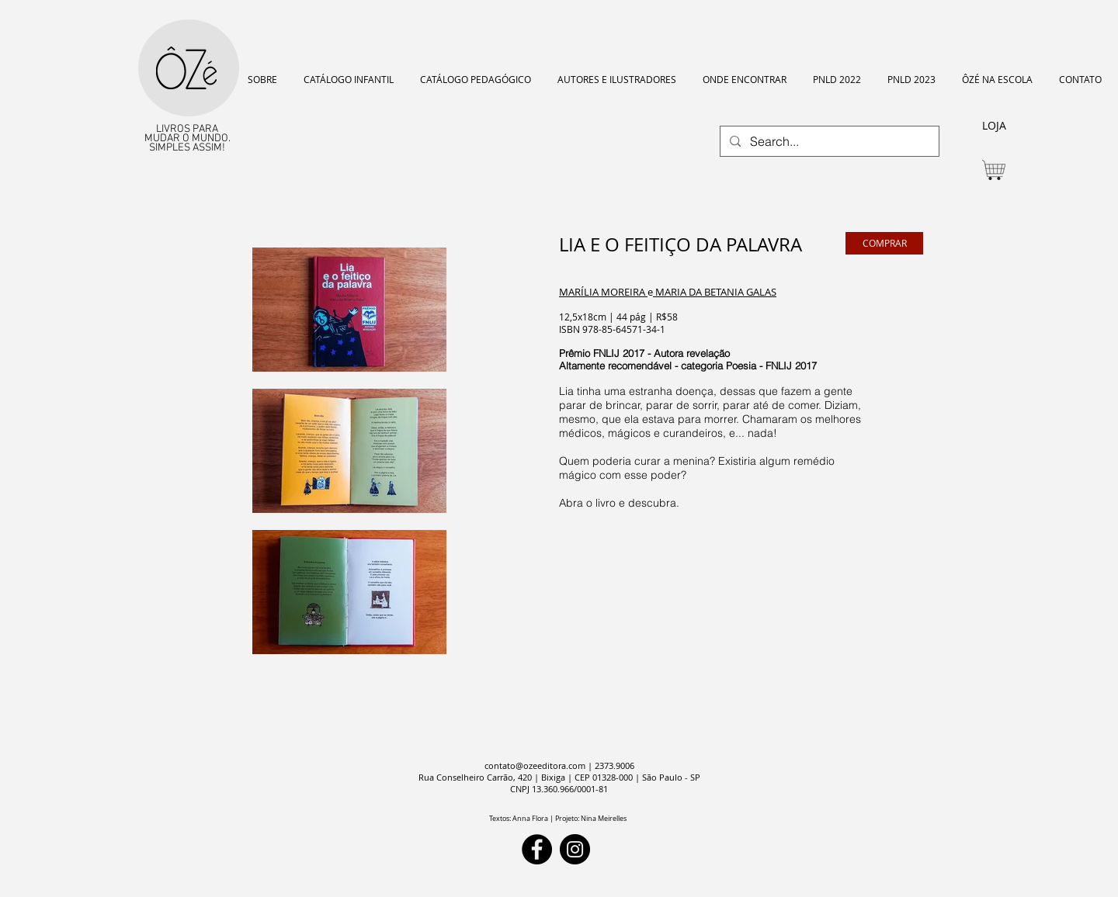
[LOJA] (994, 125)
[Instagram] (575, 849)
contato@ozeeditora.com (534, 765)
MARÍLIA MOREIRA (603, 292)
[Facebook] (537, 849)
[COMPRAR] (884, 243)
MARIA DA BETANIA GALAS (714, 292)
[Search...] (828, 141)
